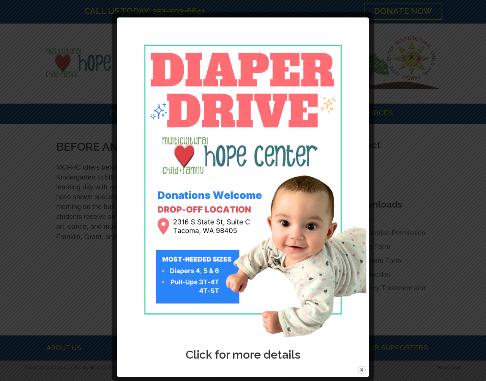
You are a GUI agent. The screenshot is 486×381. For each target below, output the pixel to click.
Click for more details (243, 354)
